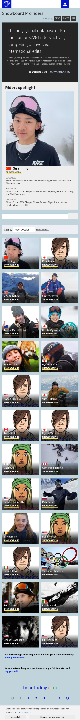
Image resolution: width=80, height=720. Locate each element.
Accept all (15, 717)
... (52, 697)
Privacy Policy (24, 712)
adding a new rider (14, 657)
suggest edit (11, 671)
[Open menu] (74, 3)
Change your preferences (52, 717)
